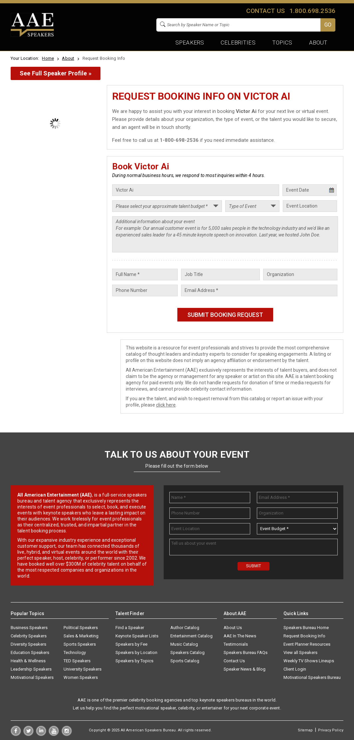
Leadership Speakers (31, 669)
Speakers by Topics (134, 660)
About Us (233, 627)
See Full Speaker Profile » (55, 73)
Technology (75, 652)
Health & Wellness (28, 660)
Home (48, 58)
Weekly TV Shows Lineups (308, 660)
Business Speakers (29, 627)
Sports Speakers (80, 644)
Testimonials (236, 644)
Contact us (265, 11)
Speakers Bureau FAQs (245, 652)
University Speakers (82, 669)
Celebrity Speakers (29, 635)
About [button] (318, 42)
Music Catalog (184, 644)
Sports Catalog (184, 660)
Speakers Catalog (187, 652)
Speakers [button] (189, 42)
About (68, 58)
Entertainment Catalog (191, 635)
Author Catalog (184, 627)
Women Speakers (81, 677)
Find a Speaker (129, 627)
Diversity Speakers (28, 644)
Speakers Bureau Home (306, 627)
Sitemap (305, 730)
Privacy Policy (330, 730)
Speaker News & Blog (245, 669)
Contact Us (234, 660)
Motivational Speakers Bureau (312, 677)
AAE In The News (240, 635)
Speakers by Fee (131, 644)
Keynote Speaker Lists (136, 635)
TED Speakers (77, 660)
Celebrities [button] (238, 42)
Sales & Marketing (81, 635)
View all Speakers (300, 652)
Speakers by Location (136, 652)
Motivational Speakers (32, 677)
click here (166, 405)
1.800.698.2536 (312, 11)
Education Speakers (30, 652)
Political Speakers (81, 627)
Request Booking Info (304, 635)
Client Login (294, 669)
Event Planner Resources (306, 644)
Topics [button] (282, 42)
